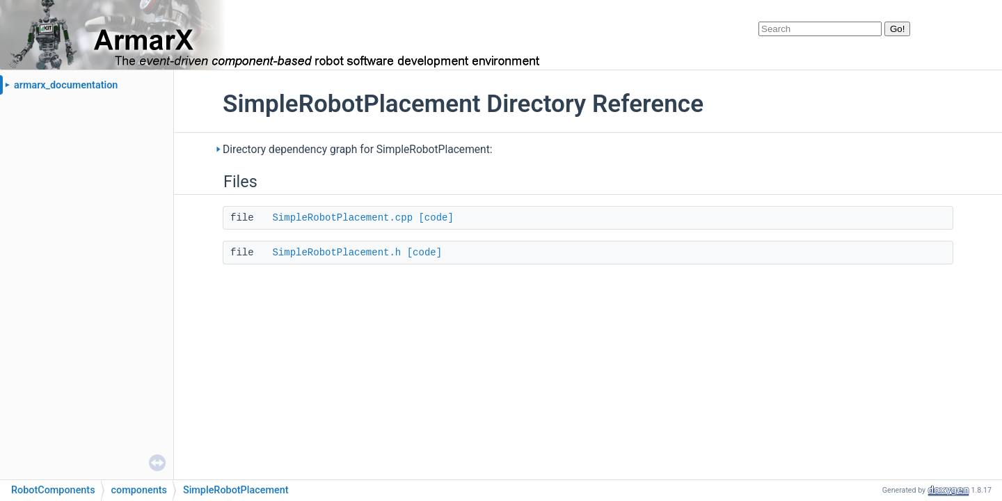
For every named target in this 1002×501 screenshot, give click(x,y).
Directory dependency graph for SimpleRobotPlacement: (358, 149)
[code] (435, 217)
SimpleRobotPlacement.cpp (342, 217)
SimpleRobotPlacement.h (336, 252)
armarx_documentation (66, 85)
